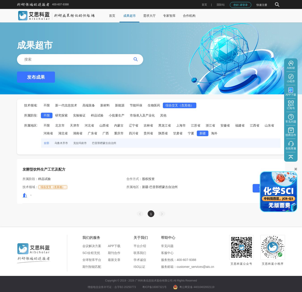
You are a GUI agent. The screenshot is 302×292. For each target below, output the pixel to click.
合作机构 (189, 15)
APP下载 (114, 246)
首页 (204, 4)
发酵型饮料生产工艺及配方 (44, 169)
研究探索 (61, 115)
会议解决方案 (91, 246)
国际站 (221, 4)
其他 (163, 115)
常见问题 (167, 246)
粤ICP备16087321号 (154, 287)
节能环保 (136, 105)
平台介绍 (140, 246)
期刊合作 (114, 253)
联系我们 (140, 253)
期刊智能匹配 (91, 267)
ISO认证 (139, 267)
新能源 (119, 105)
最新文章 (114, 260)
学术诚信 (140, 260)
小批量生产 (116, 115)
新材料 (105, 105)
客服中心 (167, 253)
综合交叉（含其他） (180, 105)
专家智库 (169, 15)
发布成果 (36, 77)
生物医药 (154, 105)
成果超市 (129, 15)
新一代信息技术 (66, 105)
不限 (47, 105)
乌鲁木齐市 (61, 143)
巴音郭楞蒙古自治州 (104, 143)
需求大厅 (149, 15)
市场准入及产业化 (142, 115)
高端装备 (88, 105)
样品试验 (97, 115)
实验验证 (79, 115)
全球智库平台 (91, 260)
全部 (46, 143)
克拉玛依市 (80, 143)
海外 (214, 133)
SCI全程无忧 (91, 253)
